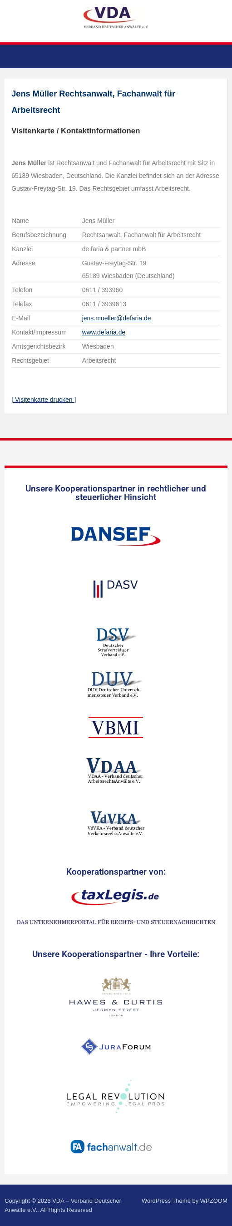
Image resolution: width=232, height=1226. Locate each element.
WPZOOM (213, 1200)
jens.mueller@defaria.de (116, 318)
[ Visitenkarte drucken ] (43, 399)
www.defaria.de (104, 332)
